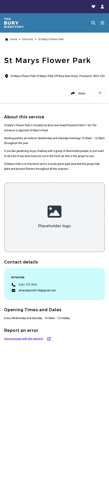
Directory (27, 39)
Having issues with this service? (27, 339)
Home (10, 39)
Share (78, 93)
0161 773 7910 (28, 284)
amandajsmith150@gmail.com (37, 290)
